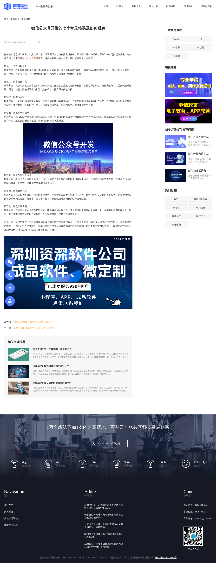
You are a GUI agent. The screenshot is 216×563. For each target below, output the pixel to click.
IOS (201, 39)
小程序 (176, 47)
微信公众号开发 (30, 58)
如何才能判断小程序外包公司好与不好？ (34, 328)
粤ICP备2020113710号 (166, 557)
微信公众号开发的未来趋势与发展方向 (33, 321)
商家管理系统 (11, 525)
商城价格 (153, 6)
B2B (176, 199)
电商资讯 (170, 6)
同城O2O (200, 216)
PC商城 (120, 6)
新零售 (176, 208)
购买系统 (8, 512)
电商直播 (200, 208)
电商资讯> (15, 19)
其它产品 (8, 505)
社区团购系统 (201, 199)
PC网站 (176, 56)
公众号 (200, 47)
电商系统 (176, 216)
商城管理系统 (11, 518)
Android (176, 39)
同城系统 (188, 6)
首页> (7, 19)
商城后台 (136, 6)
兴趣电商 (176, 224)
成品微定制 (206, 6)
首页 (106, 6)
